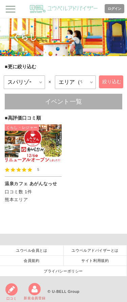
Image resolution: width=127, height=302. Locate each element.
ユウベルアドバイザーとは (95, 250)
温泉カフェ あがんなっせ (31, 183)
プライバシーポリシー (63, 271)
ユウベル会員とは (31, 250)
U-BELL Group (65, 291)
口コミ (11, 291)
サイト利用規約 (95, 261)
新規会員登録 (34, 291)
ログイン (114, 9)
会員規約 (31, 261)
